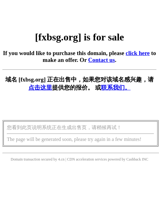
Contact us (101, 60)
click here (138, 53)
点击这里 (40, 87)
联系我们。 (116, 87)
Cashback (133, 159)
